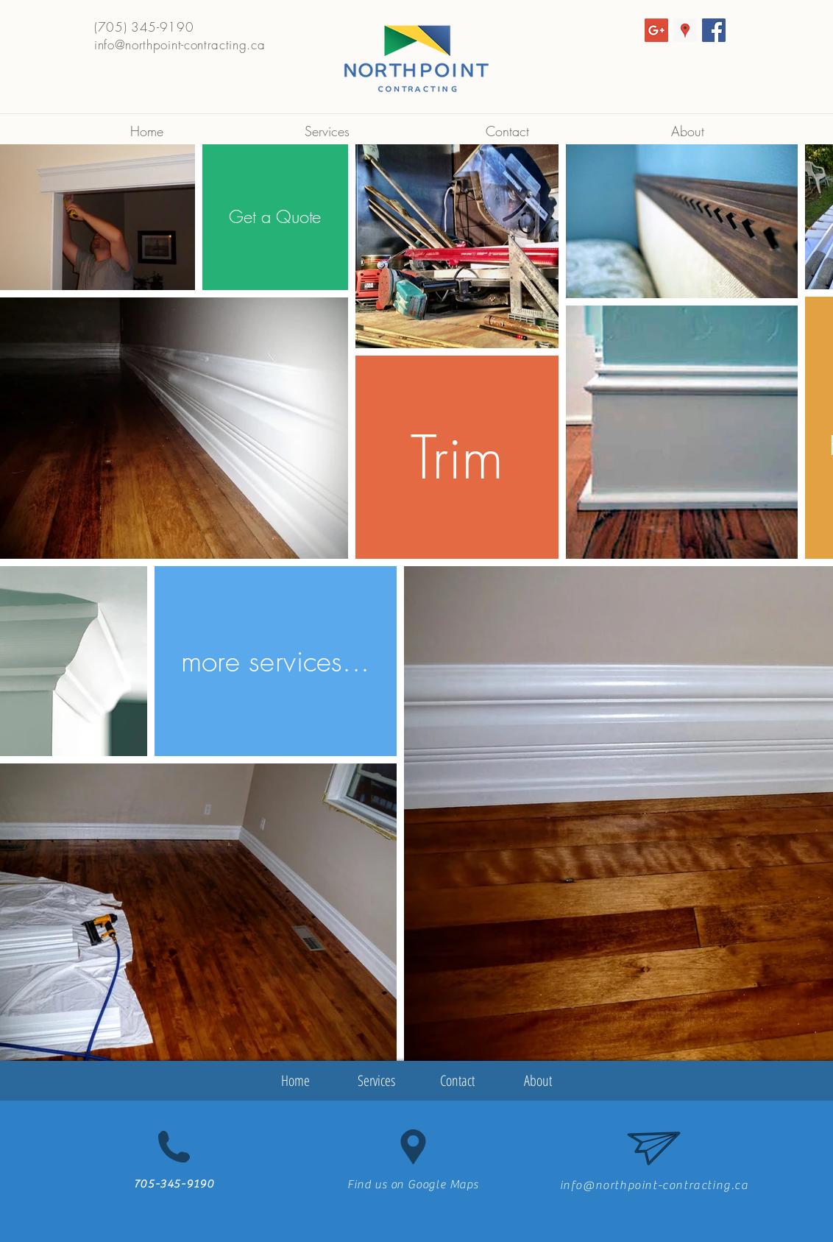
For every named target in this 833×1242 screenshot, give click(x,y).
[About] (537, 1081)
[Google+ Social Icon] (656, 30)
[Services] (376, 1081)
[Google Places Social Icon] (685, 30)
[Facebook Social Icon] (714, 30)
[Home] (295, 1081)
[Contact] (456, 1081)
